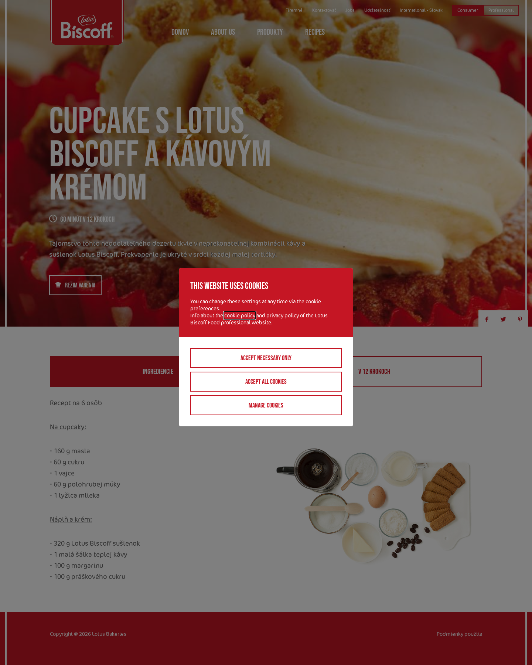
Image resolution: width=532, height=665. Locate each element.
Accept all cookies (266, 381)
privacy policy (282, 315)
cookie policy (239, 315)
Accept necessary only (266, 358)
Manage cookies (266, 405)
